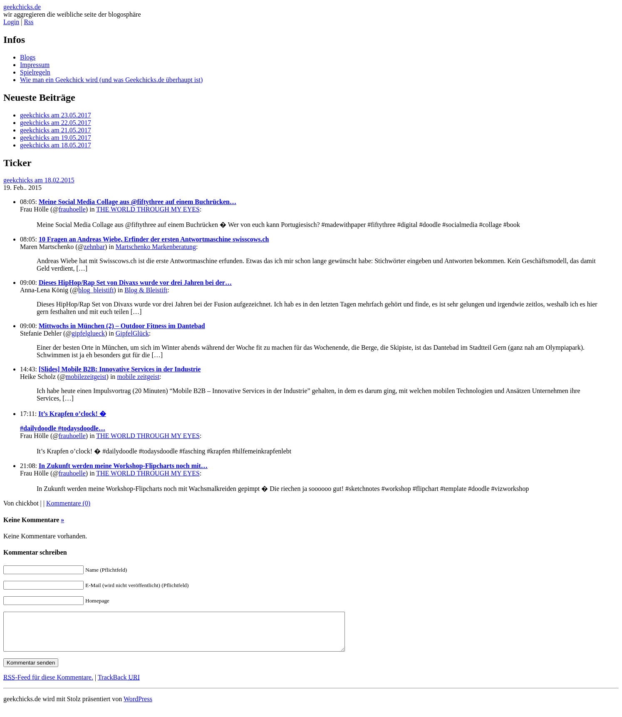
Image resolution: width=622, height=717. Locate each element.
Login (11, 21)
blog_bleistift (96, 290)
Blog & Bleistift (145, 290)
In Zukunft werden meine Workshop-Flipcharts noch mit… (123, 465)
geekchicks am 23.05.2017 (55, 115)
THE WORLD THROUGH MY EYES (148, 209)
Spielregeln (35, 72)
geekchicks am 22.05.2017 (55, 122)
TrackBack (119, 684)
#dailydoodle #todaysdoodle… (62, 428)
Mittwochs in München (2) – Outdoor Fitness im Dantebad (122, 325)
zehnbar (94, 246)
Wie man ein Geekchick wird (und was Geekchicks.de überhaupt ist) (111, 79)
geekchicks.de (22, 6)
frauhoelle (72, 209)
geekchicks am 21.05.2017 (55, 130)
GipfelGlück (132, 333)
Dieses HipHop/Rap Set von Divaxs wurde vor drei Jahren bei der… (135, 282)
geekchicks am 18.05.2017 (55, 145)
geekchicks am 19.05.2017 (55, 137)
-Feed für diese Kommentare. (48, 684)
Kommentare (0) (68, 503)
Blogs (27, 57)
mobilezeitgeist (86, 376)
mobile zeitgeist (138, 376)
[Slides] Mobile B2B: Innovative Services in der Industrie (120, 369)
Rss (28, 21)
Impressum (35, 64)
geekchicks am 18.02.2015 (38, 180)
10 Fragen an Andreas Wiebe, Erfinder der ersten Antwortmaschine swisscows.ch (154, 239)
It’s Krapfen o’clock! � (72, 413)
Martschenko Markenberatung (156, 246)
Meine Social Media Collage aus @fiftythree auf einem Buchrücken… (137, 201)
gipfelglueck (88, 333)
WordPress (138, 706)
